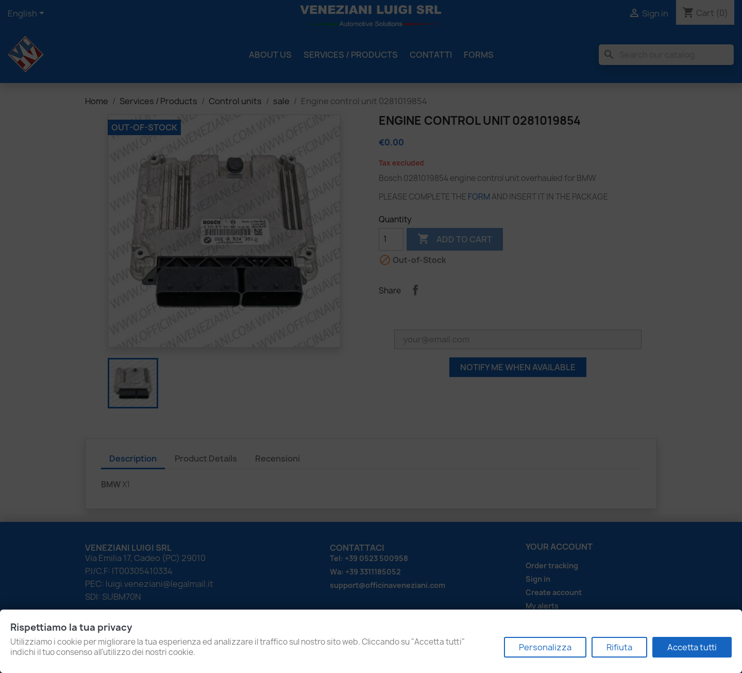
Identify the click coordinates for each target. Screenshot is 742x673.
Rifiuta (619, 647)
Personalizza (545, 647)
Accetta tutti (692, 647)
